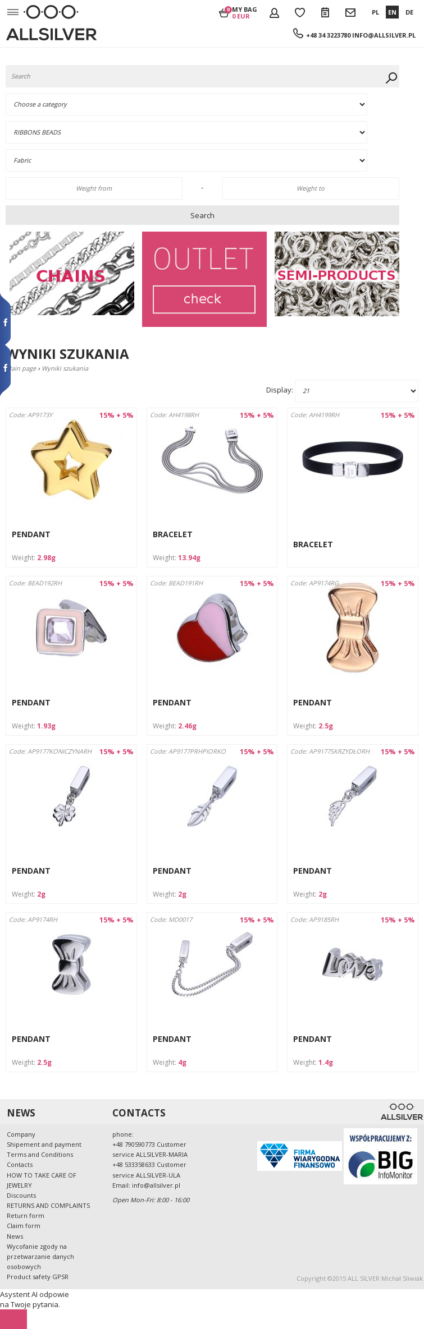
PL (375, 12)
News (15, 1236)
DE (409, 12)
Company (21, 1134)
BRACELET (173, 534)
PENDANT (31, 534)
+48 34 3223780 (328, 35)
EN (392, 12)
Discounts (21, 1195)
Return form (25, 1215)
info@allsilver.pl (384, 35)
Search (202, 215)
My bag (244, 12)
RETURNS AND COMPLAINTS (48, 1205)
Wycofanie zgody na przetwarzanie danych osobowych (40, 1256)
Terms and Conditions (40, 1154)
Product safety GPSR (38, 1276)
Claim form (23, 1225)
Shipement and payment (44, 1144)
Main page (21, 368)
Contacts (20, 1164)
